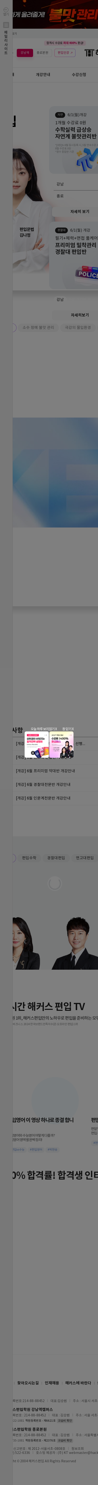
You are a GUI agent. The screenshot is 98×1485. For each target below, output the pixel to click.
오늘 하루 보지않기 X (44, 729)
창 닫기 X (68, 729)
